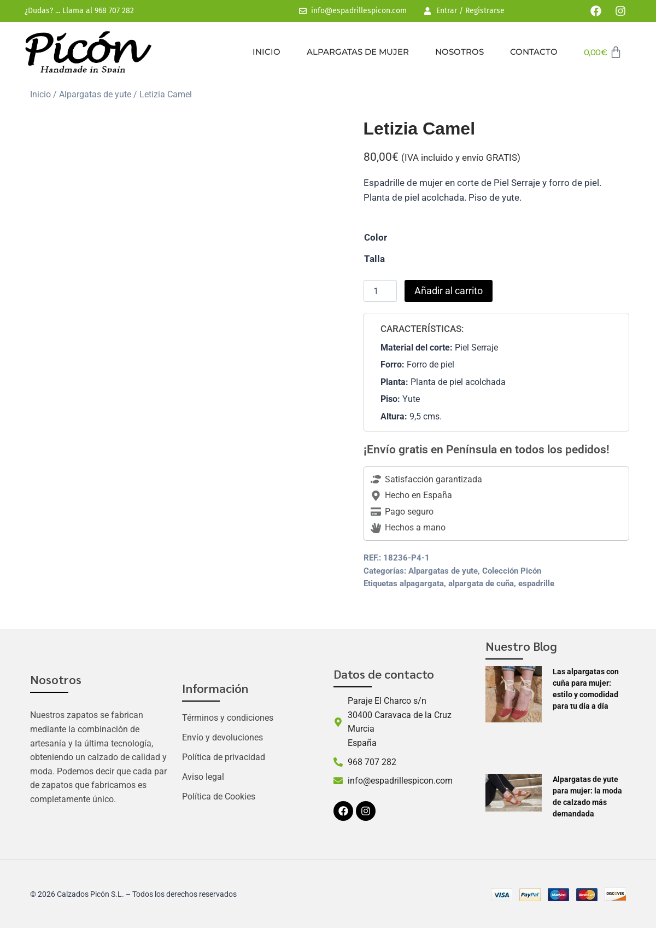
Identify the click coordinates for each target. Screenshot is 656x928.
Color (375, 237)
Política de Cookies (218, 796)
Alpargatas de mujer (358, 51)
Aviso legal (203, 777)
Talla (374, 258)
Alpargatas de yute (95, 94)
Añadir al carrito (448, 290)
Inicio (266, 51)
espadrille (536, 583)
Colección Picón (511, 571)
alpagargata (422, 583)
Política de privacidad (223, 757)
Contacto (534, 51)
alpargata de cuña (481, 583)
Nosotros (459, 51)
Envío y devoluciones (222, 737)
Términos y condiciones (227, 718)
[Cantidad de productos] (380, 291)
